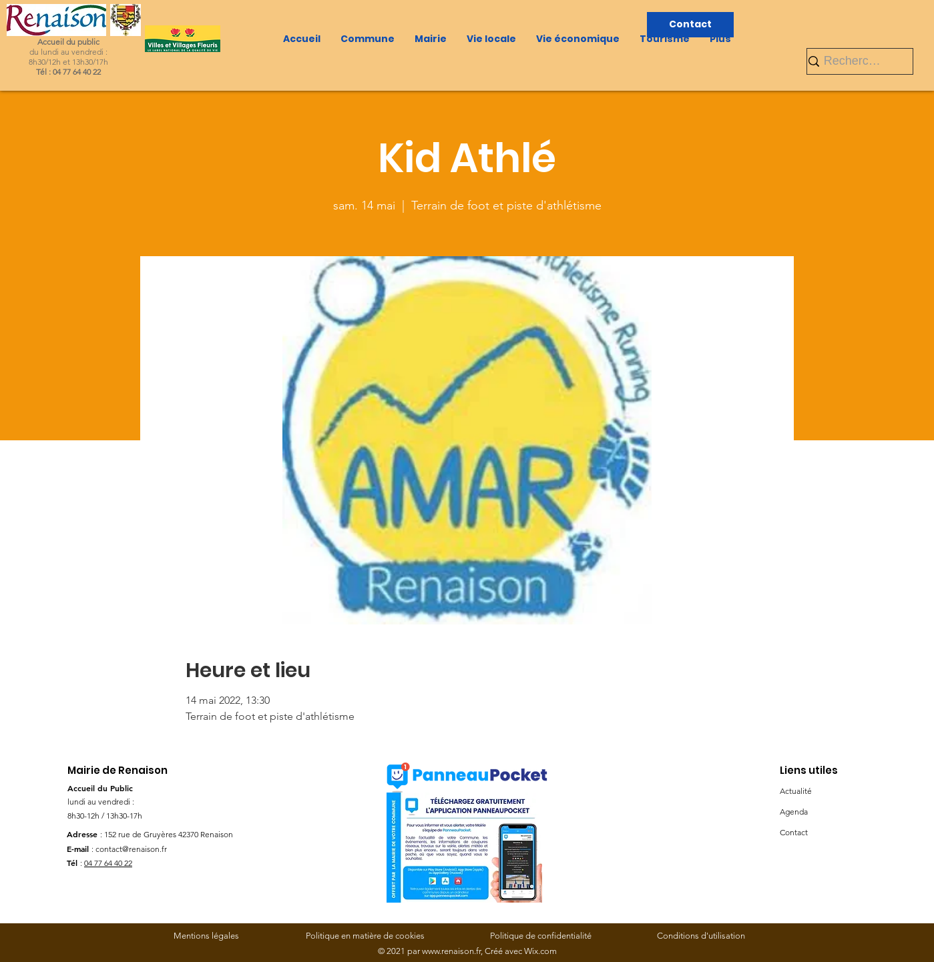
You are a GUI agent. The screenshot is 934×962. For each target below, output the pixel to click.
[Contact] (690, 24)
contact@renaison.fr (131, 849)
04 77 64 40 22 (108, 863)
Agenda (794, 812)
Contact (794, 832)
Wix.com (540, 951)
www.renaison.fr (451, 951)
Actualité (796, 791)
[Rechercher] (854, 61)
